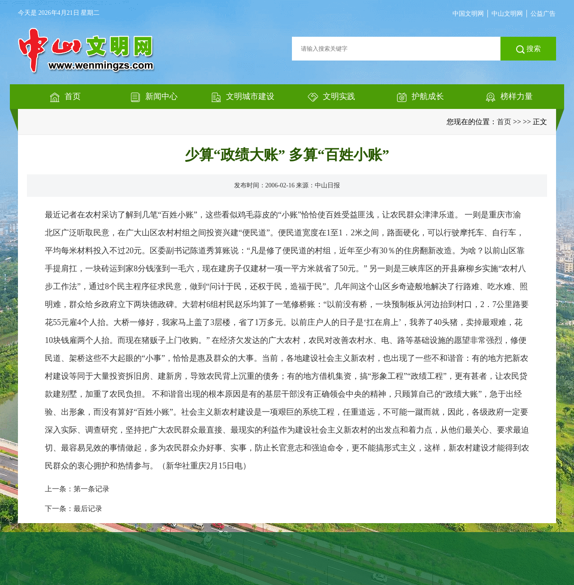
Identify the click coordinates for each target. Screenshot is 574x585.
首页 (504, 122)
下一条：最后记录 (73, 508)
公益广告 (543, 13)
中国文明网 (468, 13)
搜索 (528, 49)
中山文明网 (507, 13)
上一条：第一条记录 (77, 489)
